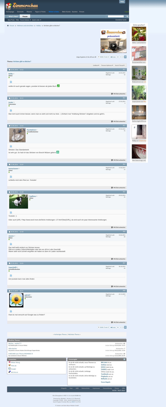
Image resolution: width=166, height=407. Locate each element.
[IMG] (103, 367)
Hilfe (123, 388)
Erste (113, 57)
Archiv (114, 390)
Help (122, 2)
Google (13, 369)
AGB (77, 388)
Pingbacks (104, 376)
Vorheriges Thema (60, 334)
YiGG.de (13, 366)
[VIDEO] (104, 369)
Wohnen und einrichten (25, 26)
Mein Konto (66, 12)
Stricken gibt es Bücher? (22, 61)
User (71, 388)
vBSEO (73, 402)
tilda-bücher (13, 348)
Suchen (75, 12)
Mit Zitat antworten (118, 94)
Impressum (96, 388)
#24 (124, 164)
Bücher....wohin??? (15, 343)
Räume (29, 12)
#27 (124, 263)
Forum (81, 12)
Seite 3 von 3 (104, 57)
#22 (124, 98)
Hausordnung (107, 388)
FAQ (17, 20)
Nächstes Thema (73, 334)
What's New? (13, 16)
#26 (124, 231)
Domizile (20, 12)
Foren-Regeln (105, 382)
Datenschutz (86, 388)
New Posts (11, 20)
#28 (124, 291)
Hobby (38, 26)
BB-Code (104, 362)
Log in (127, 11)
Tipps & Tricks (40, 12)
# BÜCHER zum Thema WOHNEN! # (21, 354)
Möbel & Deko (54, 12)
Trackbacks (105, 374)
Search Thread (119, 65)
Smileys (103, 365)
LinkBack (95, 65)
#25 (124, 192)
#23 (124, 125)
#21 (124, 69)
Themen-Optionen (106, 65)
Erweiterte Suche (121, 20)
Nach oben (121, 390)
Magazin (64, 388)
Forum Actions (24, 20)
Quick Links (36, 20)
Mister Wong (15, 362)
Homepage (10, 12)
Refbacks (104, 379)
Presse (117, 388)
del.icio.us (14, 372)
